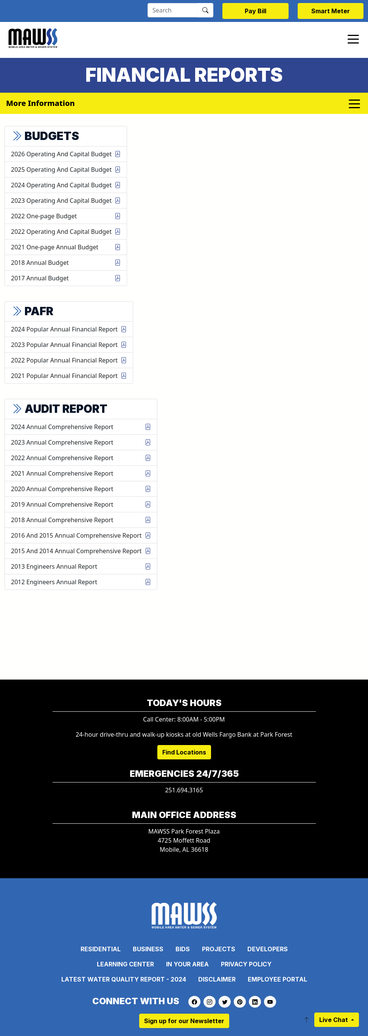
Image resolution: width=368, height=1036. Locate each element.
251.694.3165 (184, 790)
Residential (101, 949)
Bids (182, 949)
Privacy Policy (246, 964)
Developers (267, 949)
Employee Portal (277, 979)
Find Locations (184, 752)
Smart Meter (330, 11)
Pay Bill (255, 11)
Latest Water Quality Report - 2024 (123, 979)
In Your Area (187, 964)
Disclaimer (217, 979)
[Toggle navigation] (353, 38)
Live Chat (334, 1020)
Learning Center (125, 964)
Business (148, 949)
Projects (218, 949)
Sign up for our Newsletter (184, 1021)
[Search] (173, 10)
